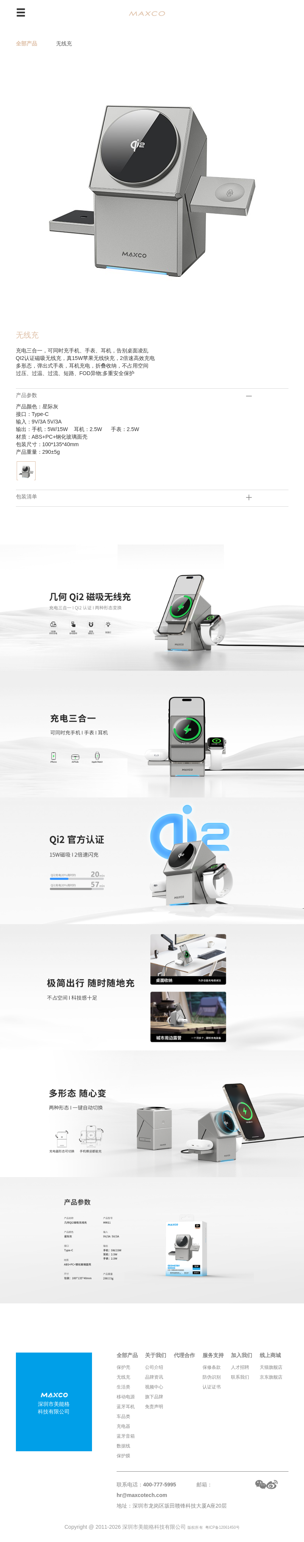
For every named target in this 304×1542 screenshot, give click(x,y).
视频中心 (154, 1387)
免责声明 (154, 1406)
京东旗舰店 (271, 1377)
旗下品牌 (154, 1396)
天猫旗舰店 (271, 1367)
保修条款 (212, 1367)
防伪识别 (212, 1377)
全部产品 (26, 43)
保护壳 (123, 1367)
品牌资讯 (154, 1377)
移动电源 (126, 1396)
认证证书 (212, 1387)
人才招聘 (240, 1367)
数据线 (123, 1446)
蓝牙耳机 (126, 1406)
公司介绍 (154, 1367)
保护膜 (123, 1455)
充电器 (123, 1426)
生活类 (123, 1387)
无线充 (64, 43)
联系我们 (240, 1377)
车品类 (123, 1416)
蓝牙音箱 (126, 1436)
